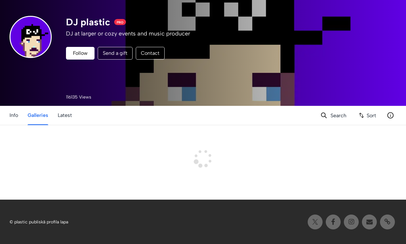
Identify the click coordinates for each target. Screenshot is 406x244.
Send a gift (115, 53)
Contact (150, 53)
